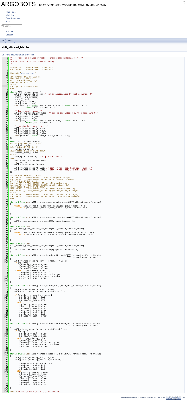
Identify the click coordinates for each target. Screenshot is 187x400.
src (3, 41)
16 (5, 86)
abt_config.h (28, 73)
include (10, 41)
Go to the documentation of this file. (18, 55)
